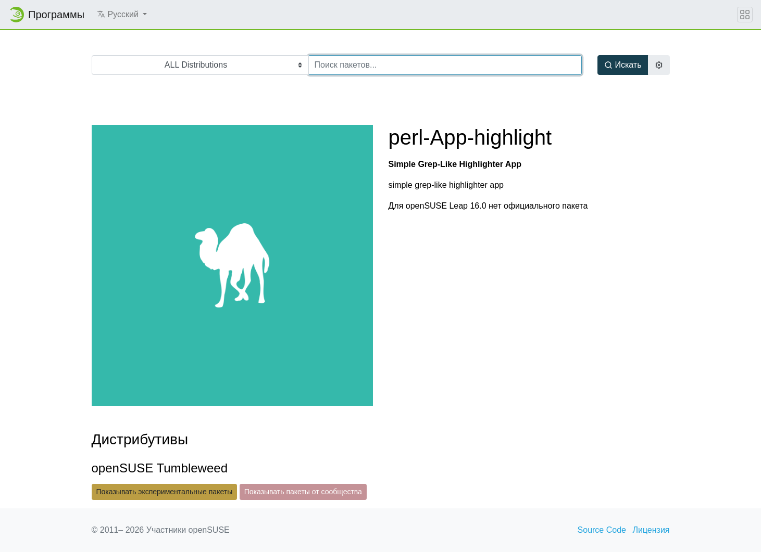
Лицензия (650, 529)
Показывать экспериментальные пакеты (164, 491)
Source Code (602, 529)
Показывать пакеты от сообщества (303, 491)
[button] (122, 14)
